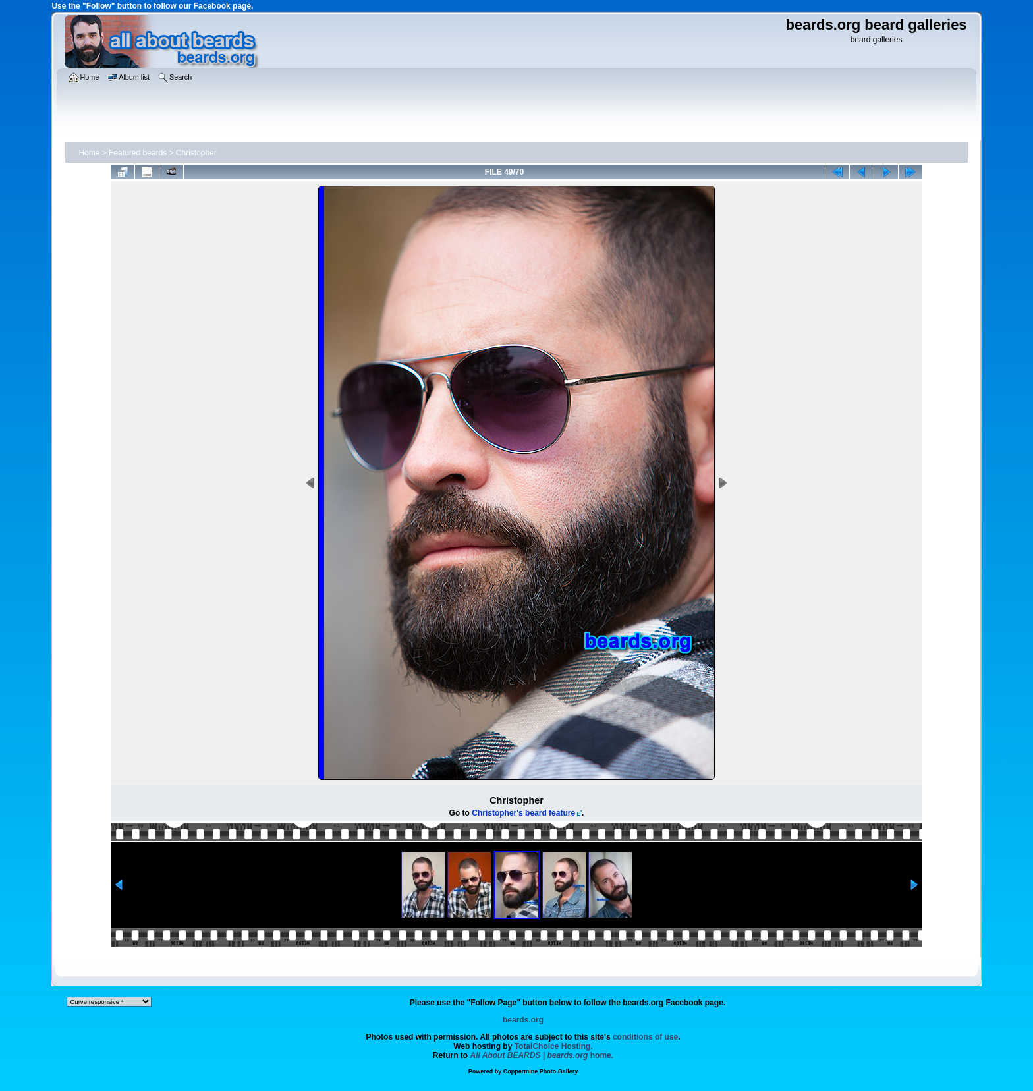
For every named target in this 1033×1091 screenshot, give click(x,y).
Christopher (196, 152)
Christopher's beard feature (523, 813)
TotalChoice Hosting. (554, 1046)
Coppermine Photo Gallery (540, 1071)
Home (88, 152)
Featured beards (138, 152)
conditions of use (645, 1037)
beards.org (523, 1019)
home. (542, 1055)
